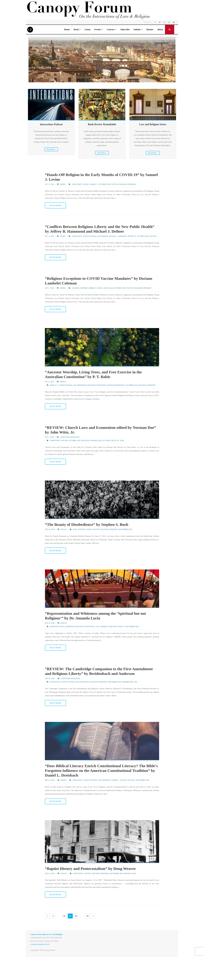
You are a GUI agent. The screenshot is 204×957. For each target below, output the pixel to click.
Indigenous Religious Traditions (91, 385)
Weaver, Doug (130, 873)
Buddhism (54, 626)
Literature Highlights (69, 437)
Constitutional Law (91, 236)
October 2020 (104, 184)
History (64, 440)
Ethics (100, 288)
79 (87, 916)
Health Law (108, 288)
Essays (63, 529)
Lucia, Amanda (101, 626)
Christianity (77, 184)
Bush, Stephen (79, 529)
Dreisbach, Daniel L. (110, 780)
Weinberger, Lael (130, 682)
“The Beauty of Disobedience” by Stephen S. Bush (86, 524)
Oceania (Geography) (116, 385)
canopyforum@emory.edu (39, 944)
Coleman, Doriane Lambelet (84, 288)
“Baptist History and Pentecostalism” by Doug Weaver (90, 868)
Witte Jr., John (117, 440)
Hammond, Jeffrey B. (127, 236)
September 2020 (125, 529)
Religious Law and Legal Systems (96, 440)
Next (93, 916)
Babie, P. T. (54, 385)
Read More (51, 149)
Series (63, 184)
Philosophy (84, 682)
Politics (114, 184)
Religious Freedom (127, 184)
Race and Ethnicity (116, 626)
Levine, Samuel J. (90, 184)
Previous (47, 916)
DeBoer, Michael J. (109, 236)
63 (76, 916)
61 (64, 916)
